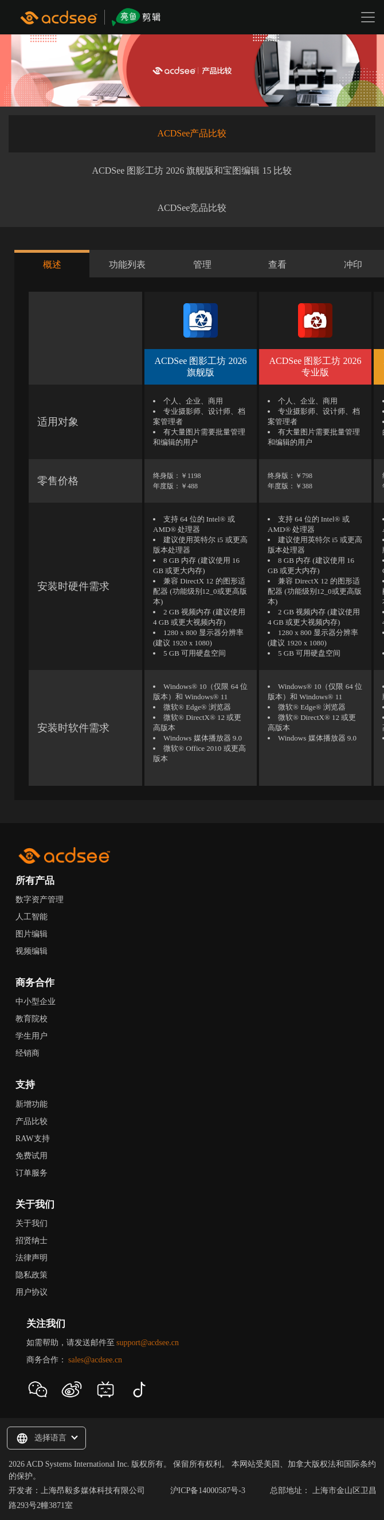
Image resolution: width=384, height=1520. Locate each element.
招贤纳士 (31, 1240)
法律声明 (31, 1257)
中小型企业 (35, 1001)
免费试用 (31, 1155)
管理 (202, 264)
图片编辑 (31, 934)
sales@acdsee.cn (95, 1360)
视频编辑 (31, 951)
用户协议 (31, 1292)
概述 (52, 264)
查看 (277, 264)
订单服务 (31, 1173)
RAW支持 (32, 1138)
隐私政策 (31, 1275)
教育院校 (31, 1018)
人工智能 (31, 916)
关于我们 (31, 1223)
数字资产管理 (39, 899)
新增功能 (31, 1104)
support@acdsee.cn (147, 1342)
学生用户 (31, 1036)
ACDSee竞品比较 (192, 208)
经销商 (27, 1053)
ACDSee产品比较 (192, 133)
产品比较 (31, 1121)
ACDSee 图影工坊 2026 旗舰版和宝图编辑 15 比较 (192, 170)
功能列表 (127, 264)
